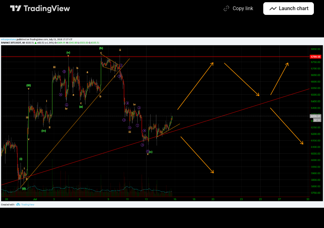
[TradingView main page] (40, 8)
